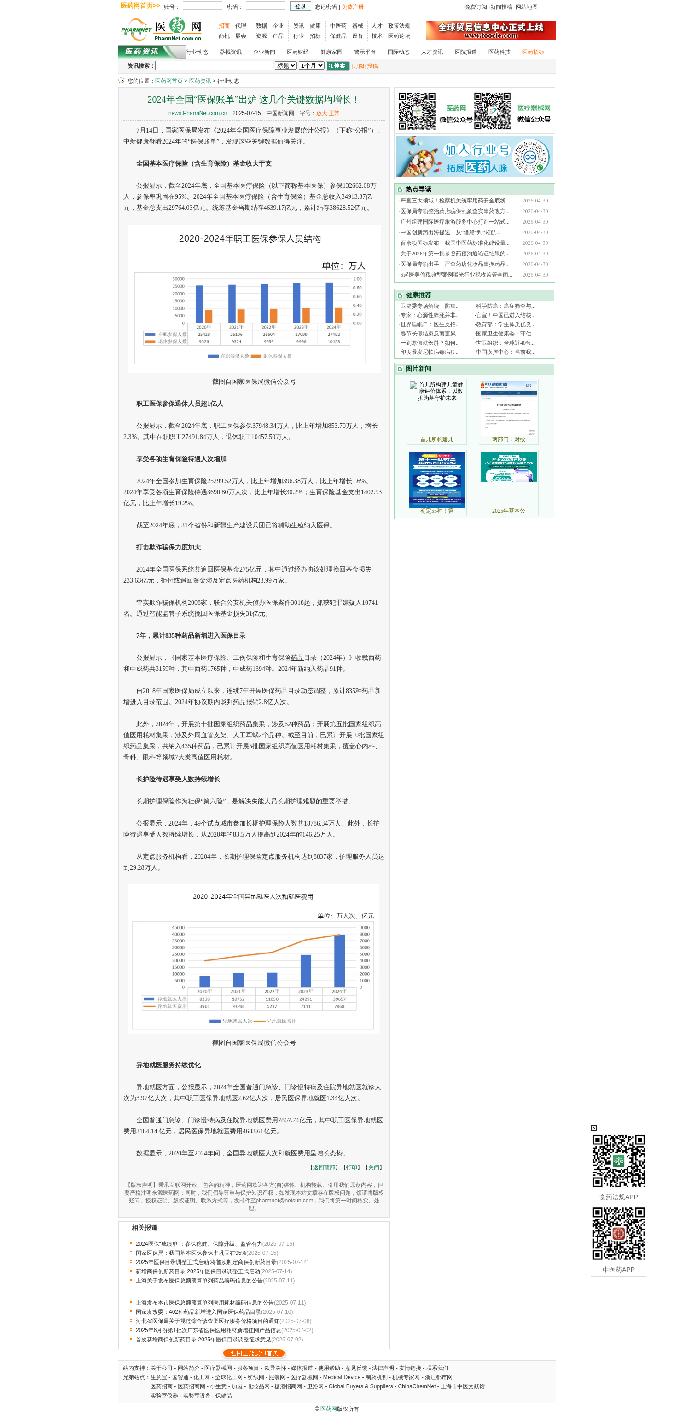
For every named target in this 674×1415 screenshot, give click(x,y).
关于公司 (162, 1368)
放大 (321, 113)
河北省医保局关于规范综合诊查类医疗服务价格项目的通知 (207, 1321)
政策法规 (399, 26)
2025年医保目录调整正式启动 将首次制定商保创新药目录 (206, 1262)
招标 (315, 36)
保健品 (338, 36)
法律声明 (383, 1368)
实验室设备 (197, 1395)
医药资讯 (200, 81)
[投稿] (373, 66)
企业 (278, 26)
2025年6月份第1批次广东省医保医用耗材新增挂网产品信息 (208, 1330)
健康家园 (331, 52)
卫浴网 (316, 1386)
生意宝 (159, 1377)
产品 (278, 36)
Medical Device (341, 1377)
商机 (224, 36)
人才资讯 (432, 52)
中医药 (338, 26)
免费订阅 (476, 7)
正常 (334, 113)
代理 (240, 26)
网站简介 (189, 1368)
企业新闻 (264, 52)
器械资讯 (231, 52)
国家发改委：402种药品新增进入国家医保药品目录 (198, 1312)
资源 (261, 36)
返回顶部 (324, 1167)
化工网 (201, 1377)
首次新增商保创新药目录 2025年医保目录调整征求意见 (203, 1339)
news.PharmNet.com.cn (197, 113)
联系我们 (437, 1368)
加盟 (238, 1386)
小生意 (218, 1386)
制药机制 (377, 1377)
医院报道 (466, 52)
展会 (240, 36)
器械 (357, 26)
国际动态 (399, 52)
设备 (357, 36)
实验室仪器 (164, 1395)
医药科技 (499, 52)
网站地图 (527, 7)
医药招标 (533, 52)
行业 (298, 36)
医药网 (328, 1409)
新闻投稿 (501, 7)
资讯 (298, 26)
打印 (351, 1167)
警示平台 (365, 52)
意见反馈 (356, 1368)
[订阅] (358, 66)
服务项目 (248, 1368)
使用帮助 (329, 1368)
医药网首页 (169, 81)
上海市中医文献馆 (463, 1386)
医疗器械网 (218, 1368)
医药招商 (162, 1386)
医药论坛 (399, 36)
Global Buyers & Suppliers (361, 1386)
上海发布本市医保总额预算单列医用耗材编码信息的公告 (205, 1302)
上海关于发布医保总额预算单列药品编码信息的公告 (199, 1280)
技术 (377, 36)
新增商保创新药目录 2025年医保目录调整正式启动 (198, 1271)
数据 (261, 26)
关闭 (373, 1167)
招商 (224, 26)
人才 (377, 26)
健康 (315, 26)
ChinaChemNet (417, 1386)
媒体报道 (302, 1368)
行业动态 (197, 52)
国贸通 (180, 1377)
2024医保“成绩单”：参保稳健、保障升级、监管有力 (199, 1244)
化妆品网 (259, 1386)
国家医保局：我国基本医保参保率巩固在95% (191, 1253)
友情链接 (410, 1368)
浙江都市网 (439, 1377)
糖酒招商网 (288, 1386)
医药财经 (298, 52)
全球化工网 (229, 1377)
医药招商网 (191, 1386)
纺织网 (256, 1377)
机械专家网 (406, 1377)
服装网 (277, 1377)
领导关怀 (275, 1368)
